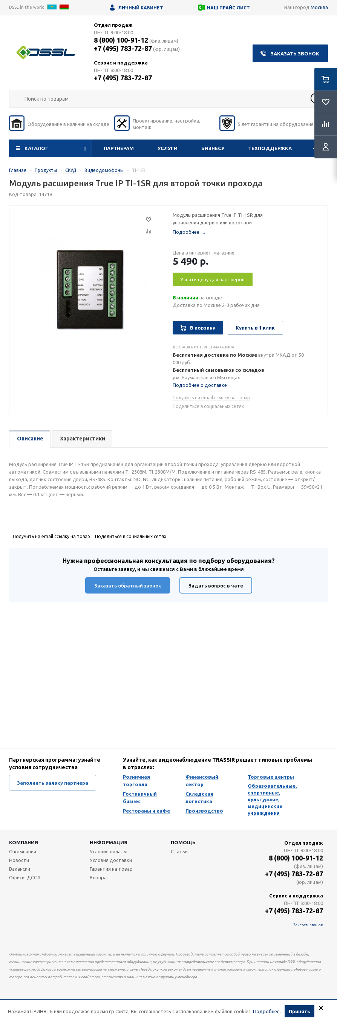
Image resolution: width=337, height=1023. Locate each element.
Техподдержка (270, 148)
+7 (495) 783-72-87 (123, 48)
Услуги (168, 148)
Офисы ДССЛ (24, 877)
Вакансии (19, 868)
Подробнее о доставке (200, 385)
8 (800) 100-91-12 (121, 40)
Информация (108, 842)
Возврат (100, 877)
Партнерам (119, 148)
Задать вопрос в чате (215, 585)
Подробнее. (267, 1012)
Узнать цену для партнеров (212, 279)
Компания (23, 842)
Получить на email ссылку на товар (211, 397)
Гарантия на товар (111, 868)
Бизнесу (212, 148)
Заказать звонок (295, 53)
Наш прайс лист (228, 7)
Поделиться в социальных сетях (208, 406)
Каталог (36, 148)
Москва (319, 7)
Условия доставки (111, 860)
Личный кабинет (140, 7)
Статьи (179, 851)
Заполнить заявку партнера (52, 782)
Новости (19, 860)
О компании (22, 851)
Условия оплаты (108, 851)
